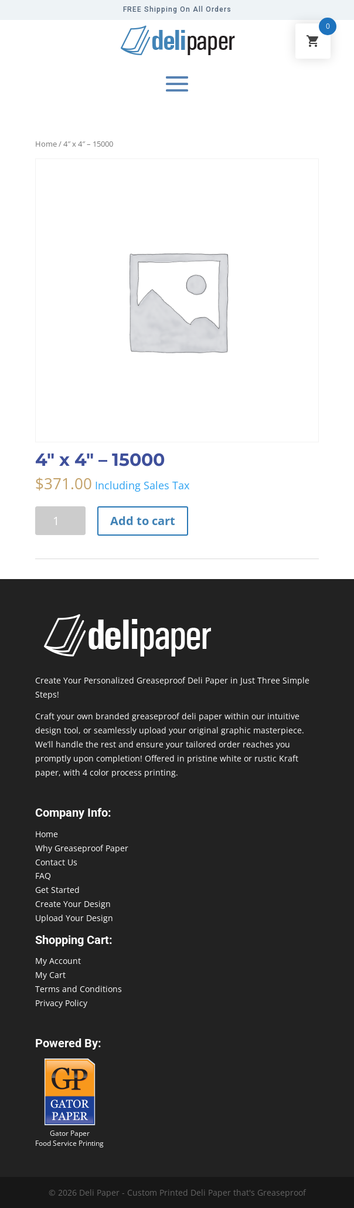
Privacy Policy (61, 1003)
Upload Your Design (74, 917)
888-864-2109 (26, 1185)
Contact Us (56, 862)
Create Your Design (73, 903)
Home (46, 143)
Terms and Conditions (78, 988)
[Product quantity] (60, 520)
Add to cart (142, 521)
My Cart (50, 974)
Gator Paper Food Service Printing (69, 1138)
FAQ (43, 875)
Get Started (57, 889)
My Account (58, 960)
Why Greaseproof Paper (81, 848)
